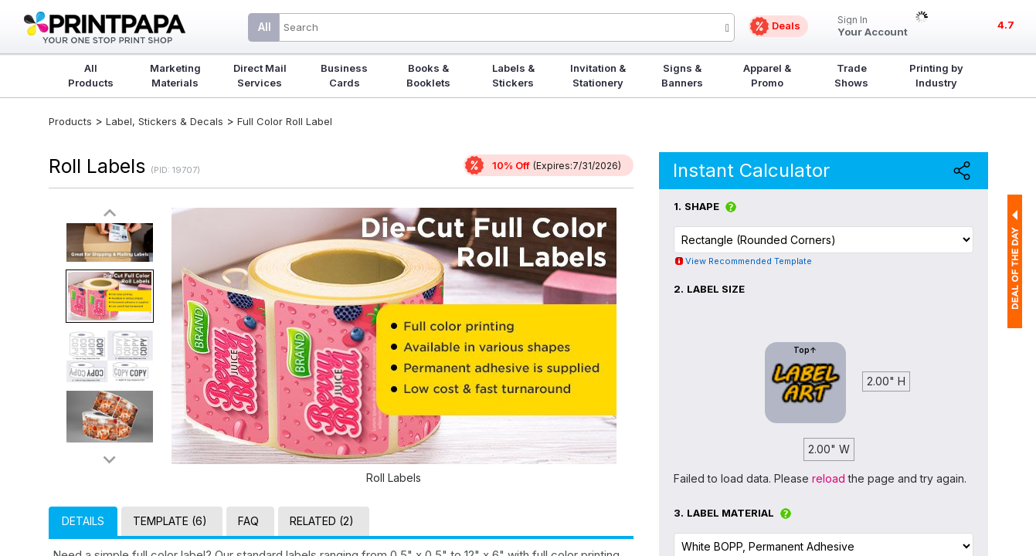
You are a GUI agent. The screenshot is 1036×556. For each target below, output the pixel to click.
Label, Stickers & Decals (166, 121)
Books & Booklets (428, 75)
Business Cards (344, 75)
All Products (91, 75)
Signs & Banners (682, 75)
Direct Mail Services (260, 75)
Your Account (872, 26)
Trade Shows (851, 75)
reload (828, 478)
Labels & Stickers (513, 75)
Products (70, 121)
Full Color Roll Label (284, 121)
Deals (786, 25)
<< (110, 213)
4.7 (1005, 25)
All (264, 26)
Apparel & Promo (767, 75)
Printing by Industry (936, 75)
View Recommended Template (748, 261)
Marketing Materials (175, 75)
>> (110, 459)
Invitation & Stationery (598, 75)
